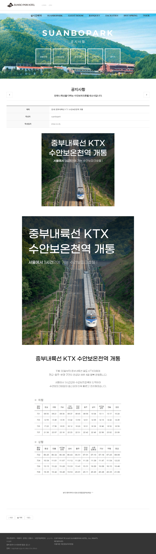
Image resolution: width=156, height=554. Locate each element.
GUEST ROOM (75, 15)
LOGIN (44, 5)
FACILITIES (111, 15)
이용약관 (57, 544)
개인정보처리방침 (67, 544)
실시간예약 (36, 15)
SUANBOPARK (55, 15)
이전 (11, 518)
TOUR (146, 15)
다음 (29, 518)
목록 (19, 518)
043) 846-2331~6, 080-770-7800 (24, 548)
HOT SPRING (131, 15)
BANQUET (94, 15)
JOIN (50, 5)
